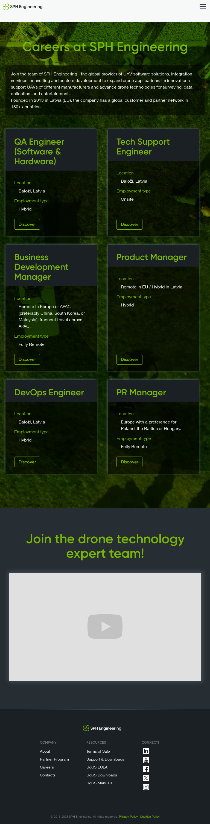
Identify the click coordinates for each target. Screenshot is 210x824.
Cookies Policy (150, 816)
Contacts (48, 775)
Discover (27, 224)
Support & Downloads (105, 759)
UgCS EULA (96, 767)
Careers (47, 767)
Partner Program (54, 759)
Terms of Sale (98, 751)
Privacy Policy (128, 816)
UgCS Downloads (101, 775)
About (45, 751)
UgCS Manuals (99, 783)
